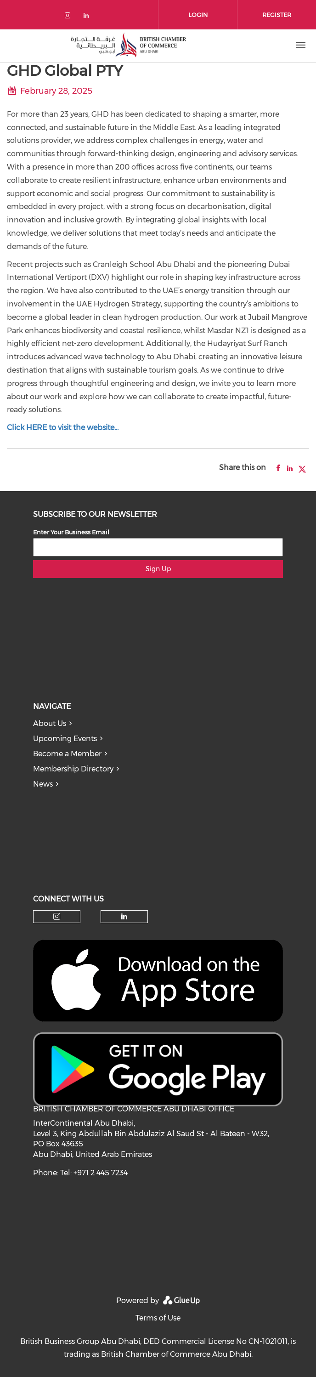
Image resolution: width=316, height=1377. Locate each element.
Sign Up (158, 569)
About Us (49, 723)
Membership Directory (73, 769)
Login (198, 14)
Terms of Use (158, 1318)
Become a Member (67, 753)
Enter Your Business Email (71, 532)
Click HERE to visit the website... (62, 427)
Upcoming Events (65, 738)
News (43, 784)
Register (276, 14)
